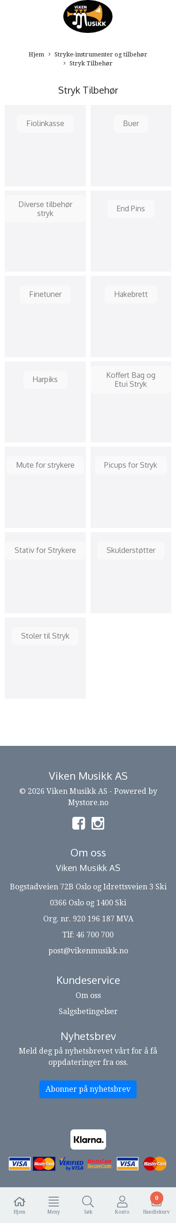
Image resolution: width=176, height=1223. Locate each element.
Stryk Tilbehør (88, 64)
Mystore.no (88, 802)
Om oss (88, 995)
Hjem (36, 54)
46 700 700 (95, 934)
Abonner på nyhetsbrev (88, 1089)
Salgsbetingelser (88, 1011)
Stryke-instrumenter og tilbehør (97, 55)
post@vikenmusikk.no (88, 950)
